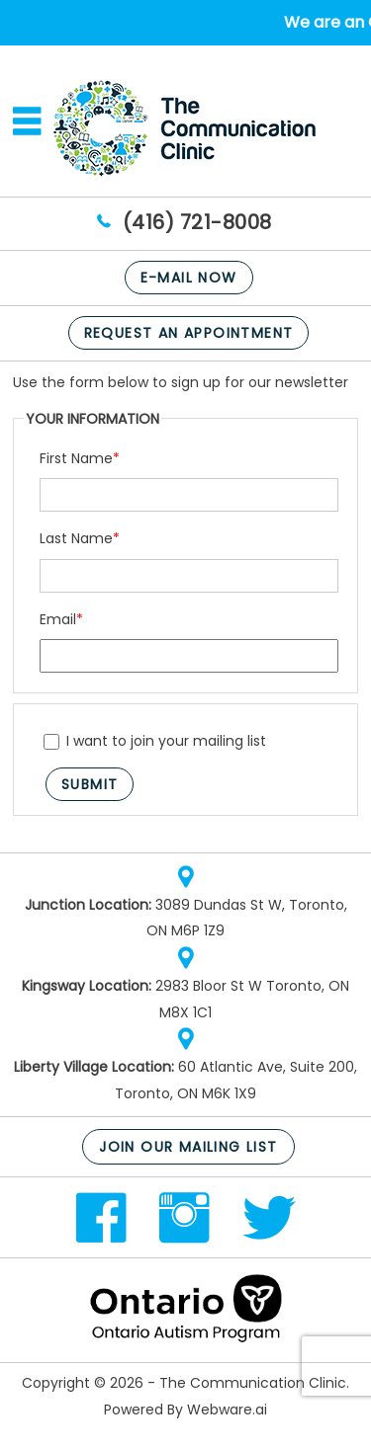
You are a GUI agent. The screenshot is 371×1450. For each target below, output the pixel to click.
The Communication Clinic (252, 1383)
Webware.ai (227, 1409)
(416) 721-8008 (197, 222)
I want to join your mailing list (155, 741)
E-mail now (188, 277)
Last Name (80, 538)
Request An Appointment (189, 333)
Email (61, 619)
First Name (80, 458)
